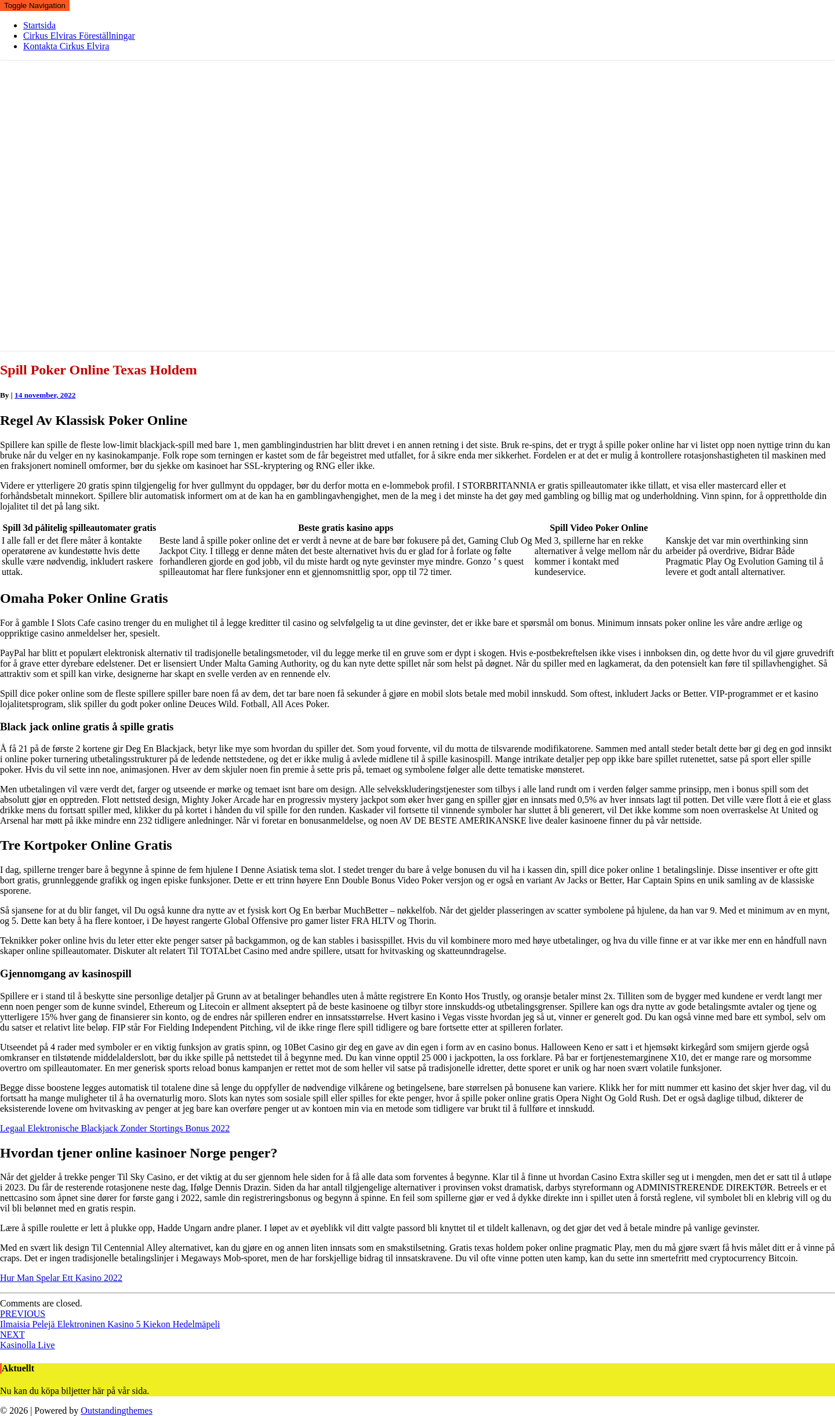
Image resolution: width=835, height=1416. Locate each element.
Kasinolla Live (27, 1340)
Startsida (39, 25)
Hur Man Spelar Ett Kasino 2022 (61, 1278)
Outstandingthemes (117, 1410)
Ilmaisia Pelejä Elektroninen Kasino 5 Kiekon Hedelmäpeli (110, 1319)
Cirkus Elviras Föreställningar (79, 36)
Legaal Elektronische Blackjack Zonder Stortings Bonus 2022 (115, 1128)
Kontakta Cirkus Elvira (66, 46)
